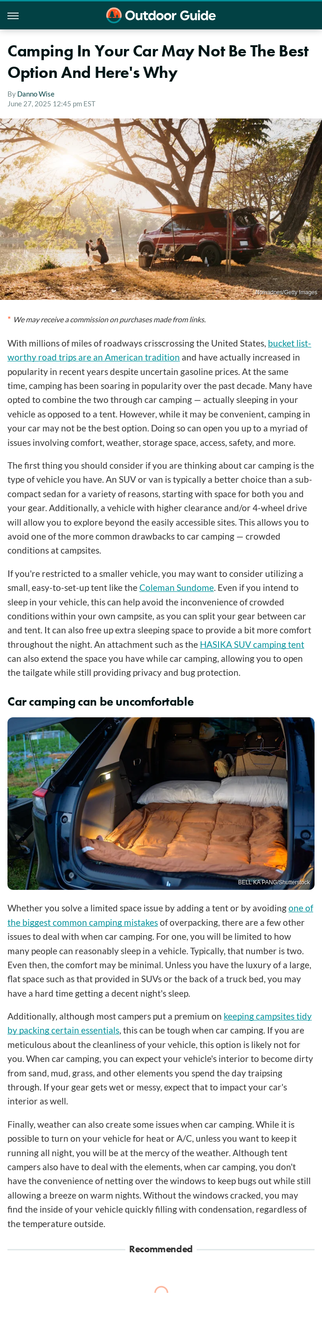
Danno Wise (36, 94)
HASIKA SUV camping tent (252, 644)
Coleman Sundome (176, 587)
